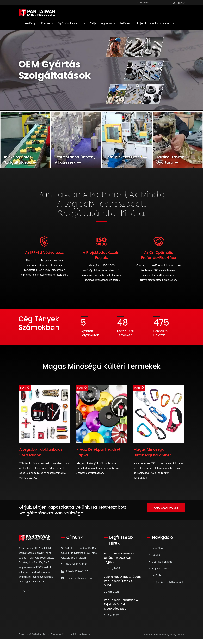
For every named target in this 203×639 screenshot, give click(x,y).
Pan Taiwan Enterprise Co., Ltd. (54, 634)
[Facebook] (20, 591)
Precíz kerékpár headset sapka (98, 452)
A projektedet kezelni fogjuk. (101, 255)
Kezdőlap (30, 23)
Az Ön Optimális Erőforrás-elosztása (158, 255)
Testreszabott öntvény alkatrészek (75, 159)
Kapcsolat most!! (166, 507)
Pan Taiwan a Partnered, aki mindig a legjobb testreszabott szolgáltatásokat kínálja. (101, 204)
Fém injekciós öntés (126, 156)
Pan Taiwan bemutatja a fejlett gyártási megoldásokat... (121, 604)
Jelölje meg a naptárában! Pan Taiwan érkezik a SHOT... (122, 581)
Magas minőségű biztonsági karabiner (152, 452)
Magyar (180, 2)
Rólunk (47, 23)
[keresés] (137, 2)
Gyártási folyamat (71, 23)
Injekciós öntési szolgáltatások (20, 159)
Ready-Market (177, 634)
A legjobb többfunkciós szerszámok (41, 452)
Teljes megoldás (102, 23)
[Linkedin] (28, 591)
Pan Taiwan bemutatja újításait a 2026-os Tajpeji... (119, 557)
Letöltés (125, 23)
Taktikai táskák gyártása (170, 159)
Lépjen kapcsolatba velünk (155, 23)
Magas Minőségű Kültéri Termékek (101, 366)
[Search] (155, 2)
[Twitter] (24, 591)
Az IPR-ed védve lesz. (44, 252)
